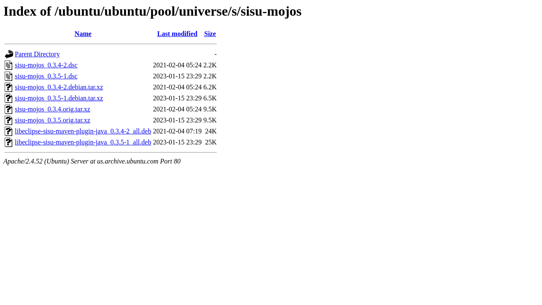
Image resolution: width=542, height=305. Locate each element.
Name (83, 33)
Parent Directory (37, 54)
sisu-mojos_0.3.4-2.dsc (46, 65)
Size (210, 33)
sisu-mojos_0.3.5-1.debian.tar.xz (59, 98)
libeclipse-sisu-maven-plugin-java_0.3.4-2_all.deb (83, 131)
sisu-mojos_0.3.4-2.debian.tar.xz (59, 87)
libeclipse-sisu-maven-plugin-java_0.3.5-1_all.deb (83, 142)
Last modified (177, 33)
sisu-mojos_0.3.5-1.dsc (46, 76)
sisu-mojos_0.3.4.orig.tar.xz (52, 109)
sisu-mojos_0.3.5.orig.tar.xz (52, 120)
